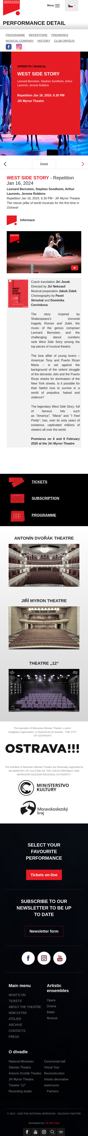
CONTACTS (17, 1030)
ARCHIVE (15, 1024)
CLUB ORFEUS (64, 40)
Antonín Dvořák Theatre (25, 1073)
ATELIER (15, 1019)
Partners (52, 1091)
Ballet (51, 1012)
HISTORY (43, 40)
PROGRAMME (15, 35)
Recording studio (20, 1091)
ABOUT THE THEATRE (25, 1007)
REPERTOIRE (38, 35)
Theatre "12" (17, 1085)
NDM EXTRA (18, 1013)
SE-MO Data (52, 1123)
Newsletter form (43, 931)
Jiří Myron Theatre (21, 1079)
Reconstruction (54, 1073)
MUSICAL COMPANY (20, 40)
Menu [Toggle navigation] (53, 5)
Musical (52, 1018)
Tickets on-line (44, 875)
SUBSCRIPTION (45, 498)
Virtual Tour (51, 1067)
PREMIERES (59, 35)
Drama (51, 1006)
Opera (51, 1000)
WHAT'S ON (17, 995)
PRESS (14, 1036)
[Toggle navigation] (71, 5)
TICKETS (39, 482)
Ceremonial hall (54, 1061)
